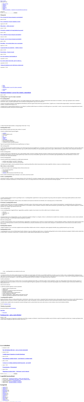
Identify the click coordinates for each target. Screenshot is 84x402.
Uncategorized (5, 400)
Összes (4, 90)
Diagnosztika (5, 391)
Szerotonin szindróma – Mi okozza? (15, 381)
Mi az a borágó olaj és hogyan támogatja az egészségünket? (11, 17)
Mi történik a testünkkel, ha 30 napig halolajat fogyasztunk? (11, 30)
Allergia (4, 389)
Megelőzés (4, 5)
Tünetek (4, 4)
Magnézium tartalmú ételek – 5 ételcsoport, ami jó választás (16, 371)
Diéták (4, 8)
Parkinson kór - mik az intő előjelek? (10, 315)
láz (3, 136)
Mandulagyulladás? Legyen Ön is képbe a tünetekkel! (15, 92)
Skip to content (3, 0)
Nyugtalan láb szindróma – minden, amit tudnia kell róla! (19, 378)
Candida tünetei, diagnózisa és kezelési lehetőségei (14, 354)
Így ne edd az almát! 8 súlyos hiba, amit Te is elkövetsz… (11, 60)
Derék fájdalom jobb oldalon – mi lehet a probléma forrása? (19, 379)
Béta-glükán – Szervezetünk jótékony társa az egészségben (11, 43)
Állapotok (4, 388)
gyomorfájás (5, 139)
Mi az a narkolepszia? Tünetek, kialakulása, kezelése (10, 21)
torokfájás (4, 133)
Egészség (4, 393)
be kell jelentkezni (12, 308)
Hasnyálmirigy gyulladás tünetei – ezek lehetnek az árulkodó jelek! (17, 358)
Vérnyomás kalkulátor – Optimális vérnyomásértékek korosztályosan (15, 9)
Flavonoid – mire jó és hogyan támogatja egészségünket (10, 39)
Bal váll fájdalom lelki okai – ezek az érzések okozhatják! (15, 350)
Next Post (2, 310)
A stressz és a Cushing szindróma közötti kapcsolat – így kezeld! (17, 362)
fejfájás (4, 138)
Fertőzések (4, 89)
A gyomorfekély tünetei (16, 380)
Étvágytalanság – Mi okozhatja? (10, 367)
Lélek (4, 396)
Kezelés (4, 6)
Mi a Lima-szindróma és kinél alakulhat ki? (8, 56)
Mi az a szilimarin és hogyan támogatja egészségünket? (10, 34)
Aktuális (4, 387)
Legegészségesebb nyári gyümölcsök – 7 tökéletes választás (11, 47)
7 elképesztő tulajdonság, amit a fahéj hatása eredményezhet (11, 65)
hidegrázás (4, 137)
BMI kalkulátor (5, 3)
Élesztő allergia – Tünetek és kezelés (7, 52)
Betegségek (5, 7)
